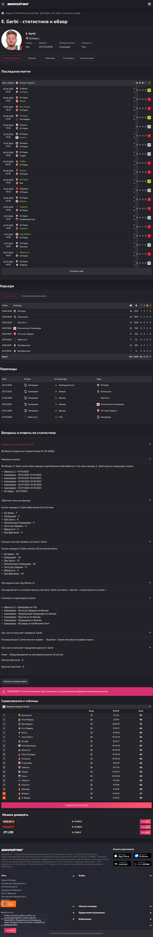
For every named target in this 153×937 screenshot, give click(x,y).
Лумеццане (10, 516)
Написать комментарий (15, 681)
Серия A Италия (8, 880)
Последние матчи (11, 58)
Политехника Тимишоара (17, 522)
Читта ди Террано (13, 526)
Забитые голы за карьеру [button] (16, 500)
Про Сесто (9, 519)
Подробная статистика (76, 805)
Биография (69, 58)
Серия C (31, 83)
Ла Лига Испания (9, 887)
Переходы (51, 58)
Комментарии (88, 58)
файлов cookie (10, 925)
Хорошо (10, 930)
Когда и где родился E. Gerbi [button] (17, 444)
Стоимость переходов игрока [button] (18, 597)
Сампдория (10, 475)
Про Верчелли (11, 532)
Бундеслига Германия (11, 890)
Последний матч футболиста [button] (18, 582)
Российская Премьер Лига (13, 897)
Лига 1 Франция (8, 893)
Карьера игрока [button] (10, 459)
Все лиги (5, 900)
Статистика (9, 296)
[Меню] (3, 4)
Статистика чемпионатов (34, 296)
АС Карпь (9, 491)
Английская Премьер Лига (13, 883)
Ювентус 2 (9, 471)
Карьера (32, 58)
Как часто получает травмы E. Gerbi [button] (21, 632)
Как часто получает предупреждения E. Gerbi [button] (27, 647)
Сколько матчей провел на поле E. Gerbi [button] (24, 541)
